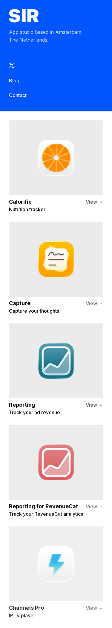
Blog (14, 81)
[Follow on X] (56, 65)
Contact (18, 95)
